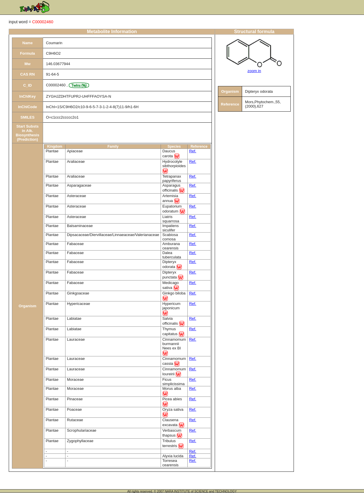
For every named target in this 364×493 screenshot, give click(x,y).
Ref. (192, 151)
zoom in (254, 71)
